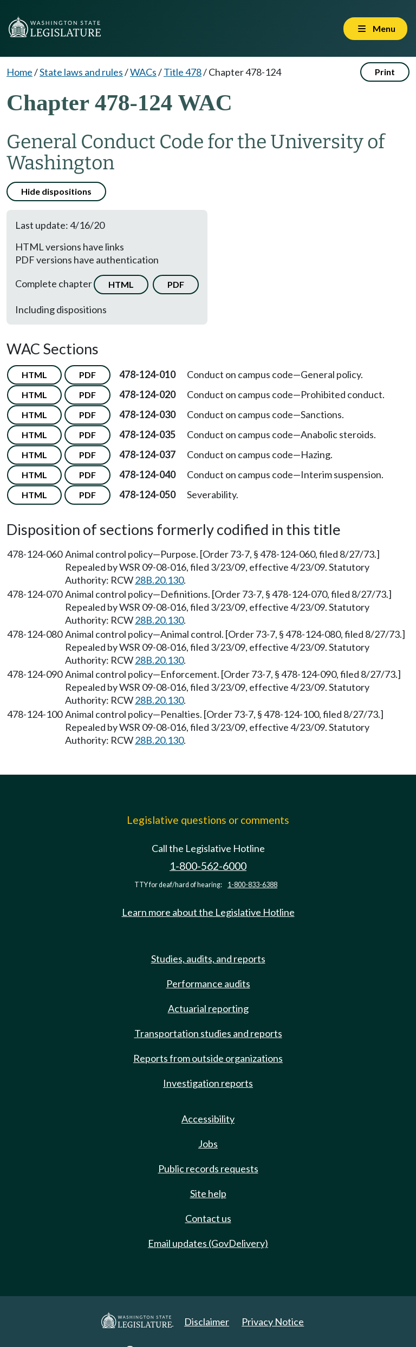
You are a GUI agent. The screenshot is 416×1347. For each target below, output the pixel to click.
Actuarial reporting (208, 1008)
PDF (175, 284)
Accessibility (208, 1119)
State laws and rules (81, 72)
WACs (143, 72)
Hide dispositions (56, 191)
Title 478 (183, 72)
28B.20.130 (159, 580)
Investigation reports (208, 1083)
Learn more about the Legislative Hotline (208, 912)
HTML (121, 284)
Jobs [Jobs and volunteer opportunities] (208, 1144)
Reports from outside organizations (208, 1058)
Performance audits (208, 983)
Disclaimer (206, 1322)
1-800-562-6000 (208, 866)
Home (19, 72)
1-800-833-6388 (252, 885)
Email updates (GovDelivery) (208, 1243)
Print (385, 72)
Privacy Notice (273, 1322)
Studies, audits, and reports (208, 959)
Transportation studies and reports (208, 1033)
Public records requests (208, 1168)
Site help (208, 1193)
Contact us (208, 1218)
